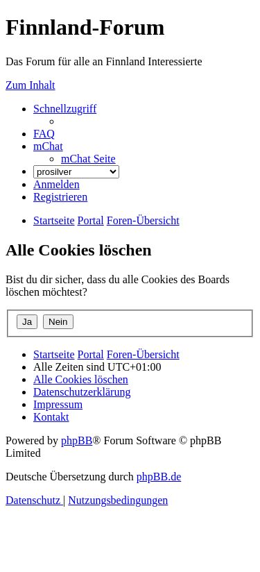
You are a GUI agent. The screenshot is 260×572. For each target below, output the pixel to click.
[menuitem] (44, 134)
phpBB (76, 440)
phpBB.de (159, 476)
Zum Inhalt (30, 85)
